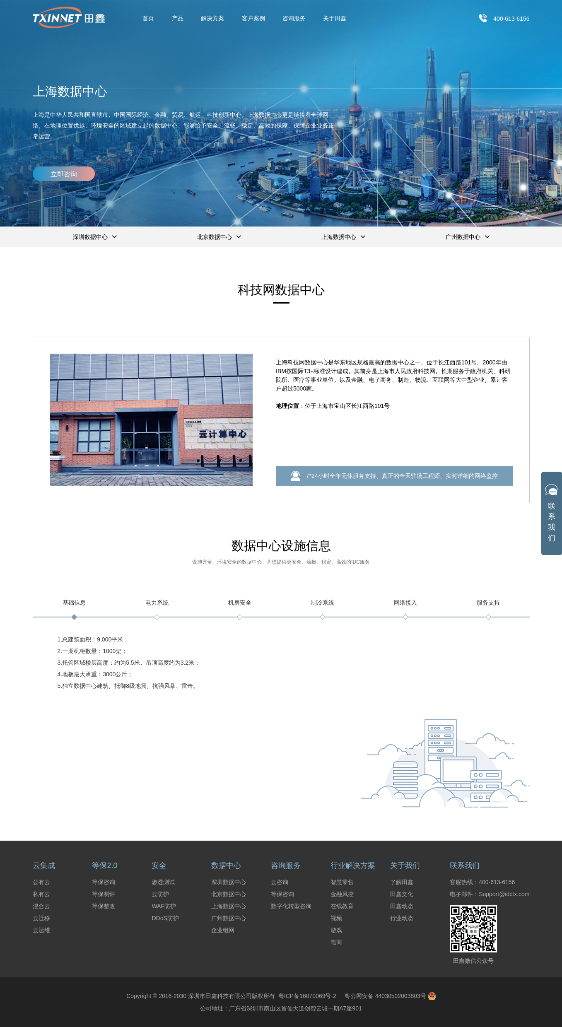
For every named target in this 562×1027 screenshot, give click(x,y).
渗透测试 (163, 882)
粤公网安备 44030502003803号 (390, 996)
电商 (336, 942)
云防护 (160, 894)
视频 (336, 918)
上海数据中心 (228, 906)
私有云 (41, 894)
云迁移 (41, 918)
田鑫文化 (401, 894)
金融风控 (342, 894)
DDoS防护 (165, 918)
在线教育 (342, 906)
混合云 (41, 906)
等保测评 (103, 894)
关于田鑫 (334, 18)
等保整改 (103, 906)
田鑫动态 (401, 906)
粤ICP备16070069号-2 (305, 996)
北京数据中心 (228, 894)
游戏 (336, 930)
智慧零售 (342, 882)
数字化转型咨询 (291, 906)
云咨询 (279, 882)
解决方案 (212, 18)
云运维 (41, 930)
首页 (148, 18)
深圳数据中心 (228, 882)
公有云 (41, 882)
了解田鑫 (401, 882)
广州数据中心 (228, 918)
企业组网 (222, 930)
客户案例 (253, 18)
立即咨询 (64, 173)
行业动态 (401, 918)
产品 (177, 18)
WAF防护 (164, 906)
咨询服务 (294, 18)
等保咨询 (103, 882)
